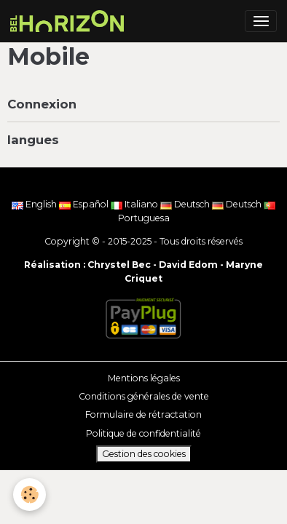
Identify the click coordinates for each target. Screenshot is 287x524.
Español (85, 204)
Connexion (41, 104)
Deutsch (186, 204)
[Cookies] (29, 494)
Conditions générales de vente (144, 396)
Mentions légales (144, 378)
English (35, 204)
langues (33, 139)
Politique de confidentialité (143, 433)
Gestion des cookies (144, 453)
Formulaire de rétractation (143, 414)
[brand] (69, 21)
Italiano (135, 204)
